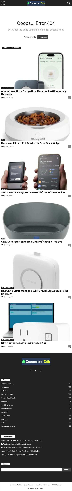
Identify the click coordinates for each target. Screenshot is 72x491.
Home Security (7, 394)
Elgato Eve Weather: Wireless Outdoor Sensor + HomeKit (22, 448)
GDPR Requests (56, 485)
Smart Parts (5, 387)
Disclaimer (46, 485)
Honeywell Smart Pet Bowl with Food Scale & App (30, 143)
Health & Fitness (7, 405)
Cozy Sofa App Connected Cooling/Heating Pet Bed (31, 241)
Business (4, 401)
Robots (4, 391)
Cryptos (4, 189)
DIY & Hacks (5, 416)
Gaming (4, 419)
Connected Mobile (8, 398)
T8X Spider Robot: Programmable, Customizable (19, 455)
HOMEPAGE (43, 37)
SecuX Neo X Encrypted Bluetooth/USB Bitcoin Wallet (33, 192)
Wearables (5, 412)
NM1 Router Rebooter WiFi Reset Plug (24, 343)
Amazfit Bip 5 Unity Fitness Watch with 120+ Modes (20, 451)
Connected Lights (8, 426)
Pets (3, 140)
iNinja (3, 97)
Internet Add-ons (7, 88)
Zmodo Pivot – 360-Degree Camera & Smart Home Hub (21, 440)
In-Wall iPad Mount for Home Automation (16, 444)
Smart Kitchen (6, 409)
